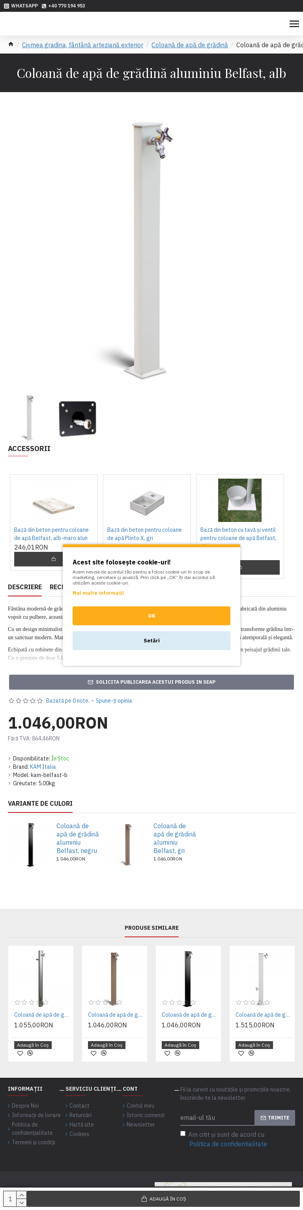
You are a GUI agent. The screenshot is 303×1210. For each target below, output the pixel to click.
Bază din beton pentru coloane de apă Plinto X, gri (144, 534)
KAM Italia (43, 766)
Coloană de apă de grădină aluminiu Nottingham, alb (264, 1014)
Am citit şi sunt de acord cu (224, 1139)
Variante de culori (40, 803)
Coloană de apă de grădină (190, 45)
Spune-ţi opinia (114, 700)
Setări (152, 640)
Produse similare (152, 928)
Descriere (25, 587)
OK (151, 615)
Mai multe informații (98, 593)
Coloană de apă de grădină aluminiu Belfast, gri (174, 838)
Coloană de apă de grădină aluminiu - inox (42, 1014)
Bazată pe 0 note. (68, 700)
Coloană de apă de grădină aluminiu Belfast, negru (77, 838)
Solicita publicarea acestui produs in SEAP (155, 682)
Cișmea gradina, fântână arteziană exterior (82, 45)
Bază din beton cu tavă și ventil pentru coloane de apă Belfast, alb (238, 538)
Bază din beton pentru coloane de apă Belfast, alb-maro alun (51, 534)
